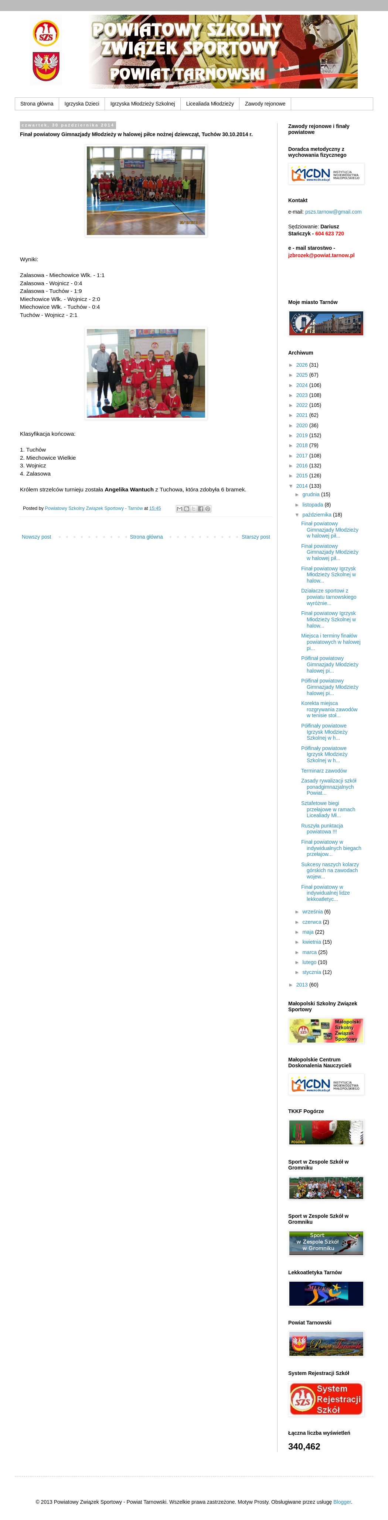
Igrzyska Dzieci (82, 104)
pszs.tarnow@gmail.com (333, 212)
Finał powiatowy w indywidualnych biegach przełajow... (331, 848)
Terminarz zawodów (324, 771)
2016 (302, 466)
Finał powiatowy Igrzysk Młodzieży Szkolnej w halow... (328, 575)
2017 (302, 456)
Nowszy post (36, 537)
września (313, 912)
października (317, 515)
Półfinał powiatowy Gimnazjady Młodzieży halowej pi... (329, 664)
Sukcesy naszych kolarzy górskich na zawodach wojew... (330, 870)
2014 (302, 486)
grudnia (311, 494)
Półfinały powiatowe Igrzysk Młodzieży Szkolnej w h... (324, 732)
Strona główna (37, 104)
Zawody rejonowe (265, 104)
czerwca (312, 922)
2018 (302, 445)
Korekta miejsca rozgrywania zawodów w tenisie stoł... (329, 709)
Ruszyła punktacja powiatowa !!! (322, 829)
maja (308, 932)
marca (310, 952)
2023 (302, 395)
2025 (302, 375)
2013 (302, 985)
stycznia (312, 972)
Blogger (342, 1502)
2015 (302, 476)
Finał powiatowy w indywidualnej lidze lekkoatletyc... (325, 893)
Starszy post (256, 537)
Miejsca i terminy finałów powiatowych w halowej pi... (331, 642)
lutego (310, 962)
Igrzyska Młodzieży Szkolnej (142, 104)
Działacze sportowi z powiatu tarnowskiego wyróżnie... (329, 597)
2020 (302, 425)
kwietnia (312, 942)
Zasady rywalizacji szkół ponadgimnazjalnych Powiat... (328, 787)
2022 (302, 405)
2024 (302, 385)
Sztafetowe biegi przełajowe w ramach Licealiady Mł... (328, 809)
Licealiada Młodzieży (210, 104)
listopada (313, 505)
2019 (302, 435)
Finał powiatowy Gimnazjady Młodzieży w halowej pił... (329, 530)
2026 (302, 365)
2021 (302, 415)
